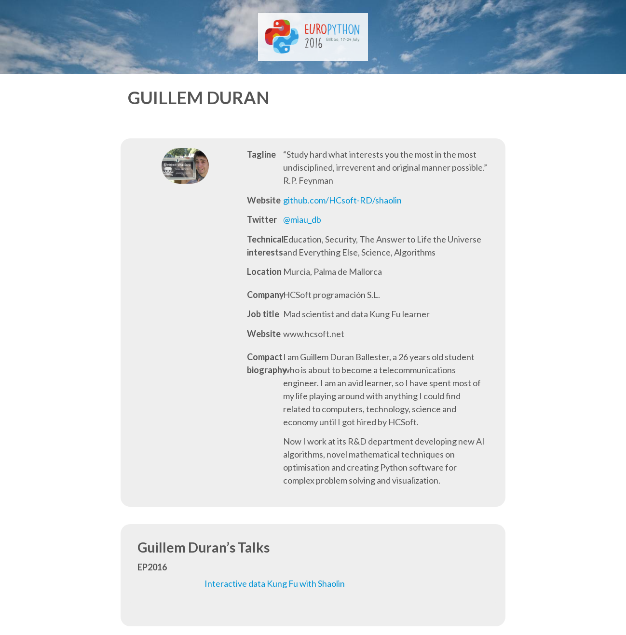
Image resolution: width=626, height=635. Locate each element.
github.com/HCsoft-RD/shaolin (342, 200)
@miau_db (302, 219)
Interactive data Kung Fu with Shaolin (274, 583)
